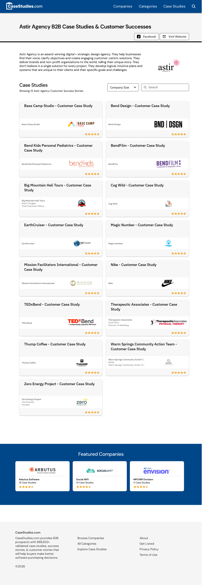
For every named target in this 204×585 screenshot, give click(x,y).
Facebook (146, 36)
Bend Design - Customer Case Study (140, 105)
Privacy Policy (149, 549)
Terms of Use (148, 555)
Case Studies (174, 6)
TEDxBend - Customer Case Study (52, 304)
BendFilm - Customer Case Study (138, 145)
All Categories (86, 544)
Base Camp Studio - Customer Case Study (58, 105)
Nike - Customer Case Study (133, 264)
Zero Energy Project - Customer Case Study (59, 383)
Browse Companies (90, 538)
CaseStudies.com (28, 532)
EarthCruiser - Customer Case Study (53, 224)
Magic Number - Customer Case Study (142, 224)
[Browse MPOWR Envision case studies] (157, 476)
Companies (122, 6)
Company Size (123, 87)
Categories (148, 6)
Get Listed (147, 544)
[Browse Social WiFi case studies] (100, 476)
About (144, 538)
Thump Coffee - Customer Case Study (55, 344)
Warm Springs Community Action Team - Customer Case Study (144, 346)
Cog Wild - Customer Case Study (137, 185)
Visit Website (174, 36)
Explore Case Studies (92, 549)
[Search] (167, 87)
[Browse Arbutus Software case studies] (42, 476)
